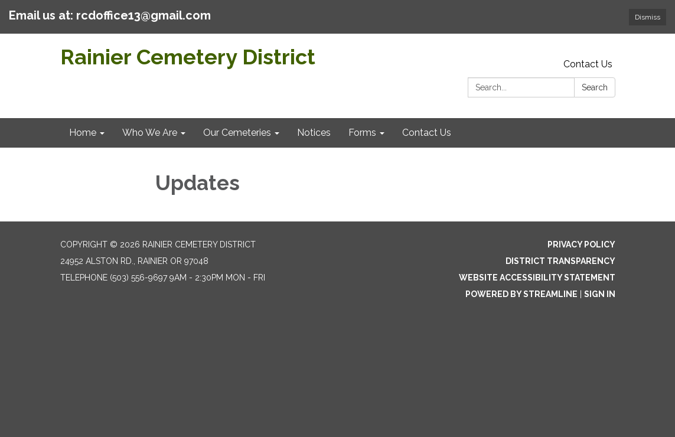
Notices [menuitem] (314, 132)
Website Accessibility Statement (537, 277)
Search (595, 87)
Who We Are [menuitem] (149, 132)
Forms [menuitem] (362, 132)
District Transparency (560, 261)
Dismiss (647, 17)
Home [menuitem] (82, 132)
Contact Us (587, 64)
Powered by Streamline (521, 294)
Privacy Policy (581, 244)
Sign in (599, 294)
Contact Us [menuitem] (426, 132)
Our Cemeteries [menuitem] (237, 132)
